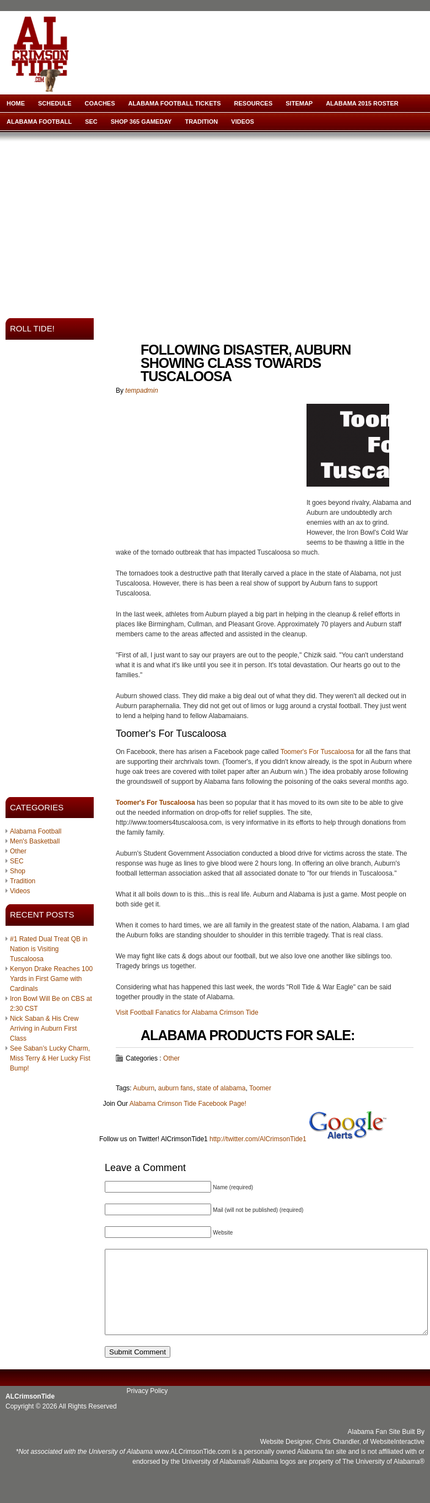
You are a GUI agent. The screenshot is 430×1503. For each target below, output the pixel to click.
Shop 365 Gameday (141, 121)
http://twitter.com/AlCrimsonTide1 (258, 1139)
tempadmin (141, 390)
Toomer (260, 1088)
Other (18, 851)
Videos (242, 121)
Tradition (201, 121)
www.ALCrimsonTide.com (192, 1468)
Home (16, 103)
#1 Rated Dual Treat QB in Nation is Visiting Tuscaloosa (49, 949)
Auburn (143, 1088)
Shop (17, 871)
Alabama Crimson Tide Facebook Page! (188, 1104)
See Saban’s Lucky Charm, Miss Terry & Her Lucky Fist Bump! (50, 1058)
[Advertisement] (154, 221)
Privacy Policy (147, 1407)
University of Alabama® (216, 1478)
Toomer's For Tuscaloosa (317, 752)
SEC (91, 121)
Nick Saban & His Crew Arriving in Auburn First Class (44, 1028)
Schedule (55, 103)
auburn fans (175, 1088)
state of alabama (221, 1088)
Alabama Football (39, 121)
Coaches (100, 103)
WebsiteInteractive (397, 1458)
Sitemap (299, 103)
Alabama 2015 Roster (362, 103)
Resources (253, 103)
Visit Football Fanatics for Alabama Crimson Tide (187, 1012)
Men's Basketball (35, 841)
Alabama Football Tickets (174, 103)
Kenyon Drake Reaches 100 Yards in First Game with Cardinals (51, 979)
